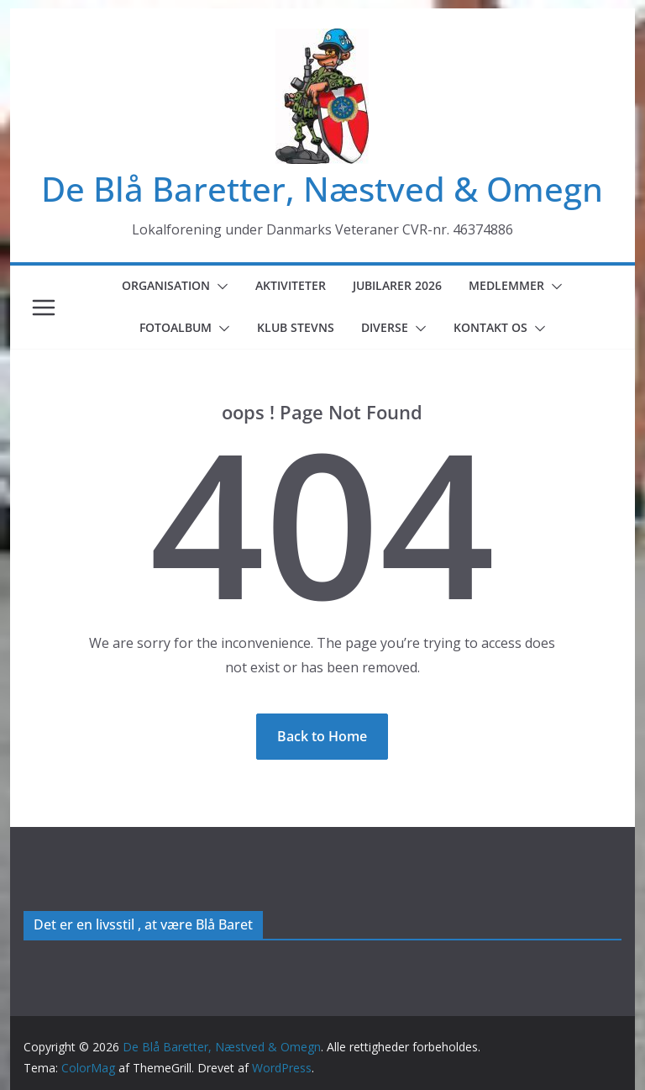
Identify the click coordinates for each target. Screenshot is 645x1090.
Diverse (384, 327)
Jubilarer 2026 (397, 285)
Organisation (166, 285)
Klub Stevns (295, 327)
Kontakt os (490, 327)
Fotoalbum (175, 327)
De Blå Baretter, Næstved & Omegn (322, 189)
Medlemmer (506, 285)
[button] (219, 286)
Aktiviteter (290, 285)
